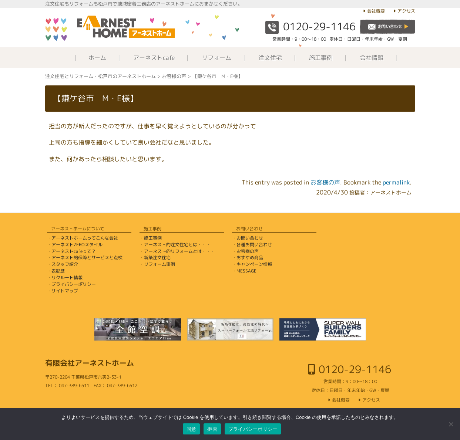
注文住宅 (270, 58)
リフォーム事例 (159, 264)
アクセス (406, 11)
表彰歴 (58, 271)
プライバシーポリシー (73, 284)
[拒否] (450, 424)
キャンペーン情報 (254, 264)
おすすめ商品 (249, 257)
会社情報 (371, 58)
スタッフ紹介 (64, 264)
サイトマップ (64, 291)
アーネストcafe (154, 58)
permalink (396, 182)
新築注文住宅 (157, 257)
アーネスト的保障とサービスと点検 (86, 257)
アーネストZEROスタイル (77, 244)
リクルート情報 (67, 277)
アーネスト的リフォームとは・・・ (179, 251)
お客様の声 (325, 182)
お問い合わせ (249, 238)
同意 (192, 429)
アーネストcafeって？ (73, 251)
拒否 (212, 429)
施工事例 (321, 58)
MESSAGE (246, 271)
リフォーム (216, 58)
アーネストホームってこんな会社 (84, 238)
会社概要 (376, 11)
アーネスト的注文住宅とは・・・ (177, 244)
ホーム (97, 58)
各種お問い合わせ (254, 244)
